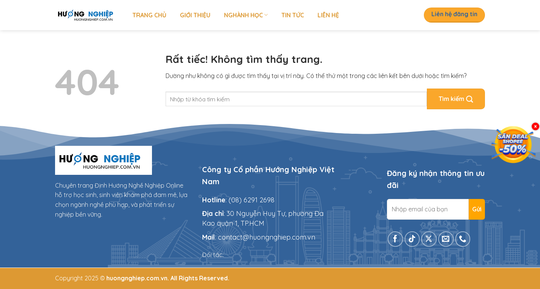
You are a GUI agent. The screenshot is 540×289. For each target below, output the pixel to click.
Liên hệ (328, 15)
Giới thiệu (195, 15)
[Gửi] (456, 99)
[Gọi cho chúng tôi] (463, 239)
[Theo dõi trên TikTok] (412, 239)
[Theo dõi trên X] (429, 239)
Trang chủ (149, 15)
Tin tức (292, 15)
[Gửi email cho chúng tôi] (446, 239)
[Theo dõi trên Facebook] (395, 239)
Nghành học (246, 15)
